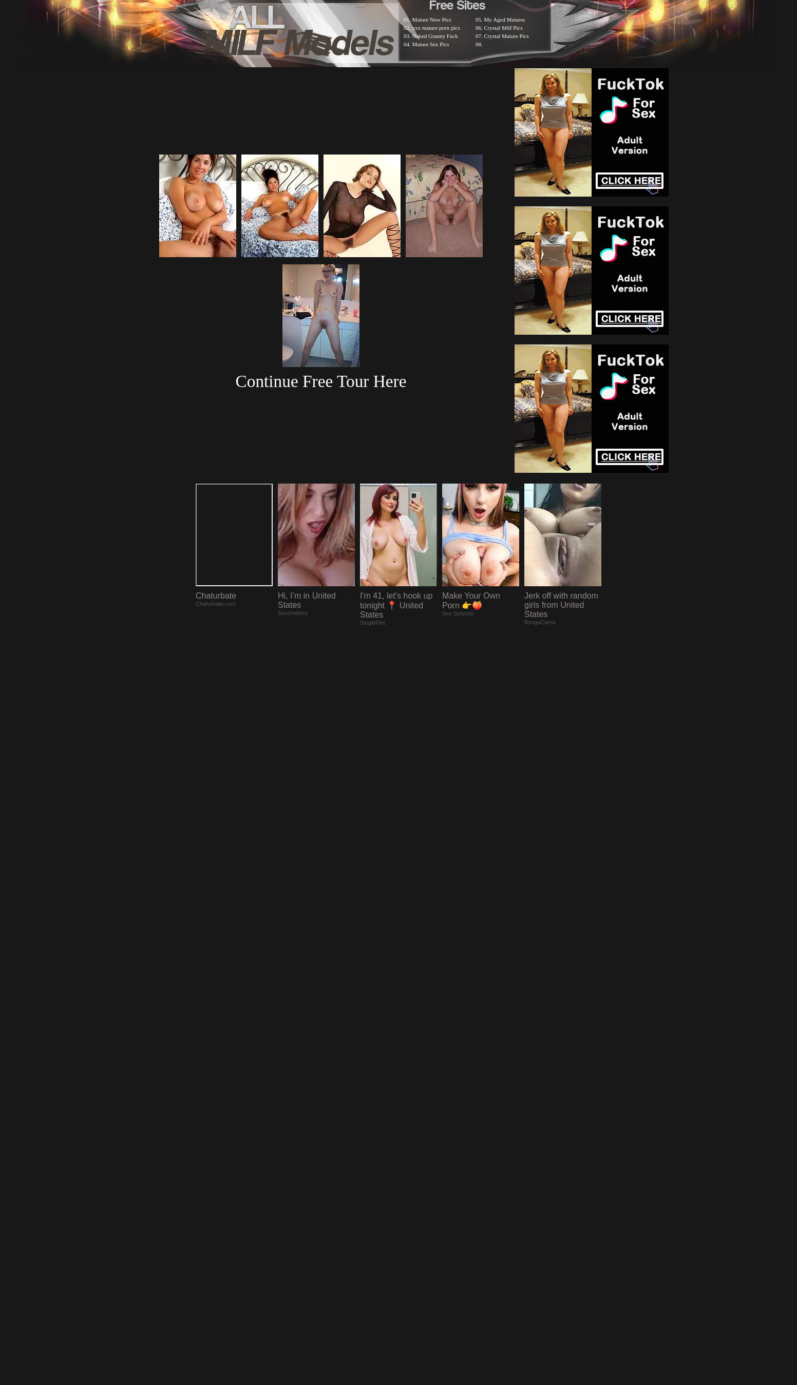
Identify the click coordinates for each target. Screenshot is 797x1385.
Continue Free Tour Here (320, 381)
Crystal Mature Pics (506, 36)
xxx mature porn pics (436, 28)
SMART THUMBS (417, 1118)
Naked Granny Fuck (435, 36)
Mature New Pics (431, 19)
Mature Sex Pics (430, 44)
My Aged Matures (504, 19)
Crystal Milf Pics (503, 28)
